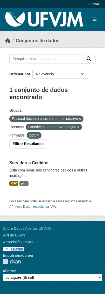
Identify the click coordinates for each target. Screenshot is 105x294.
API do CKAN (14, 235)
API (12, 207)
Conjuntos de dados (37, 40)
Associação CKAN (18, 242)
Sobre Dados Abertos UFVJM (27, 228)
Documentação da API (39, 207)
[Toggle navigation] (94, 19)
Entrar (94, 4)
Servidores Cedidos (28, 163)
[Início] (7, 40)
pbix (24, 183)
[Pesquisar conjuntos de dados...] (45, 58)
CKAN (12, 261)
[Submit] (89, 58)
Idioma (9, 271)
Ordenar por (19, 74)
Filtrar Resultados (28, 144)
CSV (14, 183)
